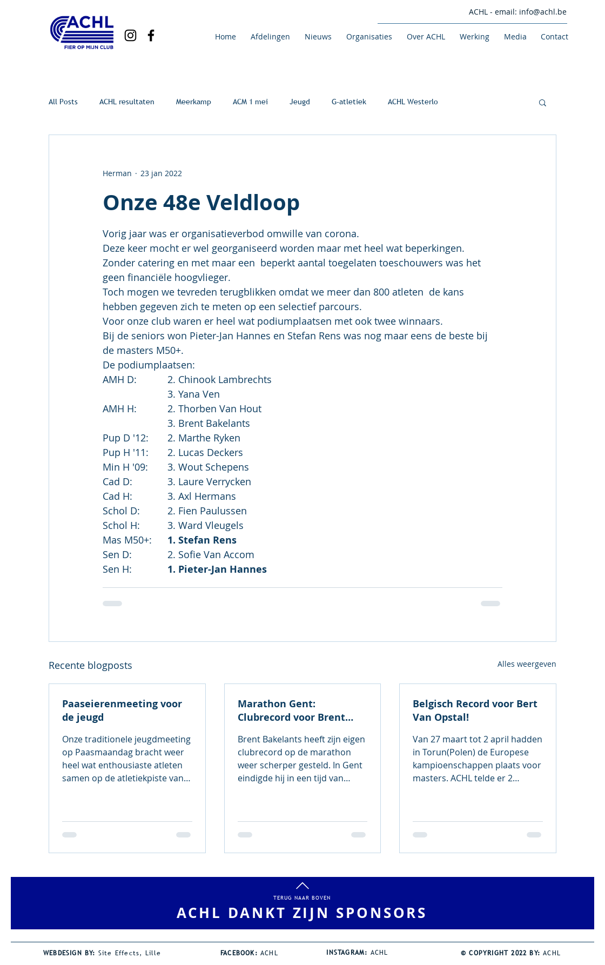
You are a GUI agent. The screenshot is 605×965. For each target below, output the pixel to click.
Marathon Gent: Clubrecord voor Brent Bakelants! (291, 710)
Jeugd (300, 101)
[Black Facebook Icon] (151, 35)
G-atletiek (349, 101)
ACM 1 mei (250, 101)
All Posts (63, 101)
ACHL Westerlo (413, 101)
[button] (268, 36)
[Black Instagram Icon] (130, 35)
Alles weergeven (527, 664)
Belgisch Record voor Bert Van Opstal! (475, 710)
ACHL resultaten (126, 101)
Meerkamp (193, 101)
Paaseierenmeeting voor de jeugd (122, 710)
